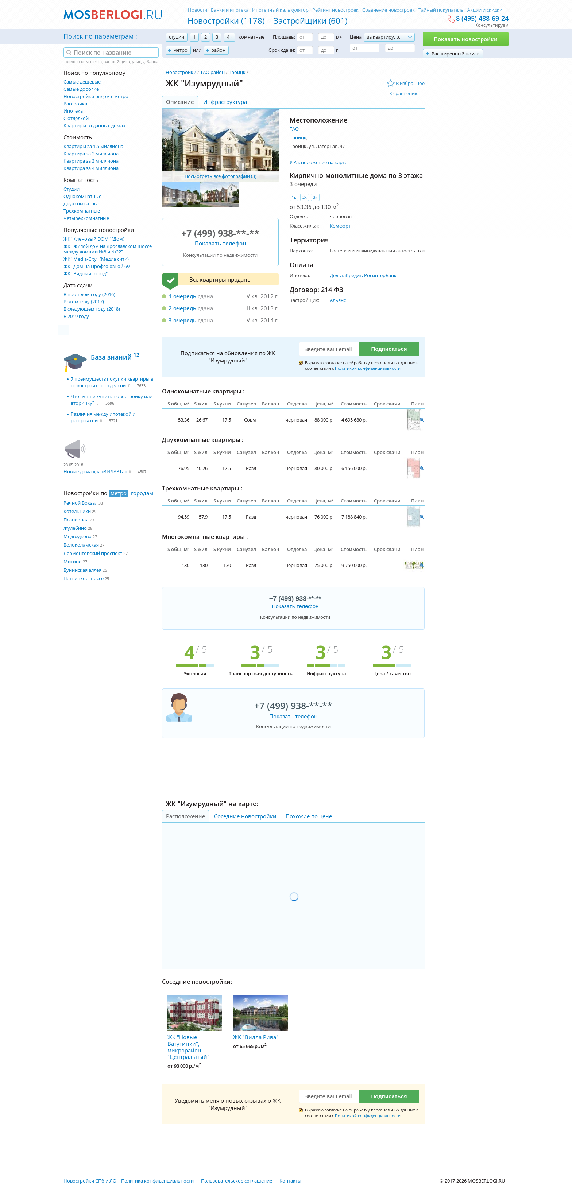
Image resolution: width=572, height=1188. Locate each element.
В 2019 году (76, 316)
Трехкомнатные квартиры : (202, 488)
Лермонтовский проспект (92, 553)
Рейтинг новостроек (335, 10)
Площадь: (284, 37)
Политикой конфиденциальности (368, 368)
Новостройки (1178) (226, 20)
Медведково (77, 536)
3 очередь (182, 320)
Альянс (338, 300)
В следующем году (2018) (91, 309)
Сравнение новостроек (388, 10)
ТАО (294, 128)
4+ (229, 37)
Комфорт (340, 225)
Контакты (290, 1180)
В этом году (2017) (83, 301)
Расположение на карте (320, 162)
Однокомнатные (82, 196)
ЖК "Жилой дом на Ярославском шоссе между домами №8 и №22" (107, 249)
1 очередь (182, 296)
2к (304, 197)
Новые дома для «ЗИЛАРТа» (95, 471)
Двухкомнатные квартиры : (202, 440)
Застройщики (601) (310, 20)
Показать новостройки (466, 39)
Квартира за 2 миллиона (91, 153)
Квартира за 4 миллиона (91, 168)
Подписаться (389, 349)
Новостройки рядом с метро (95, 96)
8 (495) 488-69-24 (482, 19)
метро (180, 50)
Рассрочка (75, 103)
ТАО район (212, 72)
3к (315, 197)
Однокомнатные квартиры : (203, 391)
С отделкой (76, 118)
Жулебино (75, 528)
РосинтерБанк (380, 275)
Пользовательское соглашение (236, 1180)
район (218, 50)
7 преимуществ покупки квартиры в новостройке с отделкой (112, 382)
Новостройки (181, 72)
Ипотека (73, 111)
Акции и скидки (484, 10)
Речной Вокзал (80, 503)
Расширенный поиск (455, 53)
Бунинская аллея (82, 570)
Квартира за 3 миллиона (91, 161)
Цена (356, 37)
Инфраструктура (225, 101)
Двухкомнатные (81, 203)
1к (294, 197)
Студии (71, 189)
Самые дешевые (82, 82)
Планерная (75, 520)
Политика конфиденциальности (157, 1180)
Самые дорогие (81, 89)
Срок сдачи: (281, 50)
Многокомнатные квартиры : (205, 537)
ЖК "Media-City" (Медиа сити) (96, 259)
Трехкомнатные (81, 211)
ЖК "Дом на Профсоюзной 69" (97, 266)
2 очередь (182, 308)
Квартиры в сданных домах (94, 125)
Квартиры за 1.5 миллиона (93, 146)
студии (176, 37)
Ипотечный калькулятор (280, 10)
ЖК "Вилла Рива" (260, 1018)
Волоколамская (81, 545)
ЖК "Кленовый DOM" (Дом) (93, 239)
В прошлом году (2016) (89, 294)
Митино (72, 561)
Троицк (237, 72)
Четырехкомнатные (86, 218)
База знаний (115, 356)
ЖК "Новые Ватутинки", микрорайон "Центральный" (194, 1027)
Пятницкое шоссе (83, 578)
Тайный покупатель (441, 10)
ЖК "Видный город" (85, 273)
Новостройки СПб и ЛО (89, 1180)
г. (337, 50)
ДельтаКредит (346, 275)
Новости (197, 10)
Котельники (77, 511)
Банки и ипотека (229, 10)
